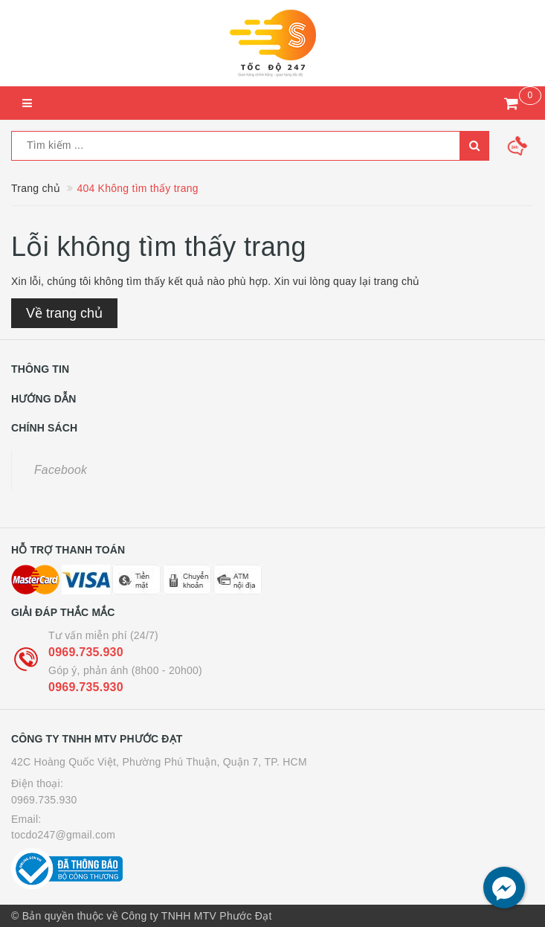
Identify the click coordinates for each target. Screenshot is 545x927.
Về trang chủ (64, 313)
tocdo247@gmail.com (63, 835)
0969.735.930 (85, 652)
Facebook (60, 470)
